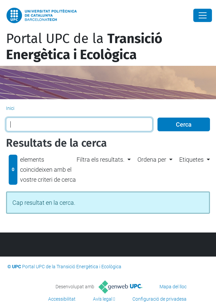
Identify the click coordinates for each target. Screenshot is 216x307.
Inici (10, 108)
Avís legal (102, 299)
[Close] (202, 15)
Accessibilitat (62, 299)
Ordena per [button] (151, 159)
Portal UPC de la (84, 47)
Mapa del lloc (173, 286)
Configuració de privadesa (159, 299)
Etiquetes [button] (191, 159)
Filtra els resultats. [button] (100, 159)
